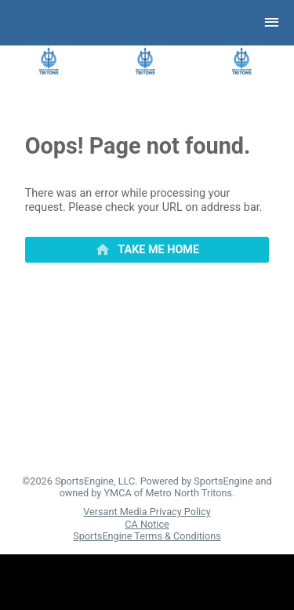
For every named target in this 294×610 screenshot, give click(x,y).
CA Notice (147, 524)
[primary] (147, 250)
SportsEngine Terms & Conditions (146, 536)
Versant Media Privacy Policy (146, 511)
